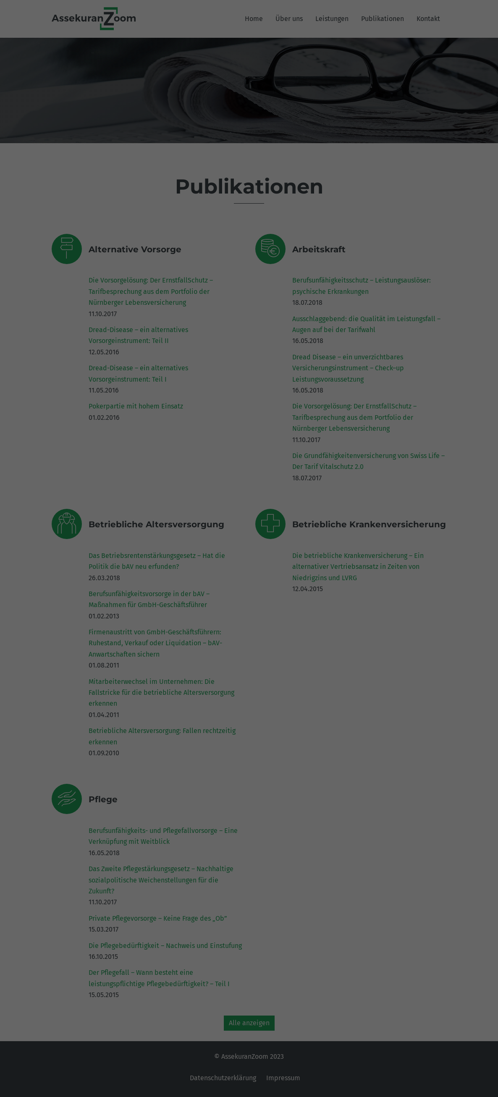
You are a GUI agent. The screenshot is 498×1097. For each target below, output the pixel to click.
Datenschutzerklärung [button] (253, 252)
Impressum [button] (291, 252)
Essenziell (159, 131)
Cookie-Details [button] (210, 252)
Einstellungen (158, 111)
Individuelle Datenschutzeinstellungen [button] (249, 234)
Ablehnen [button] (249, 210)
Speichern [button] (249, 185)
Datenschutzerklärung (208, 103)
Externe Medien (326, 131)
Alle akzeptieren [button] (249, 160)
